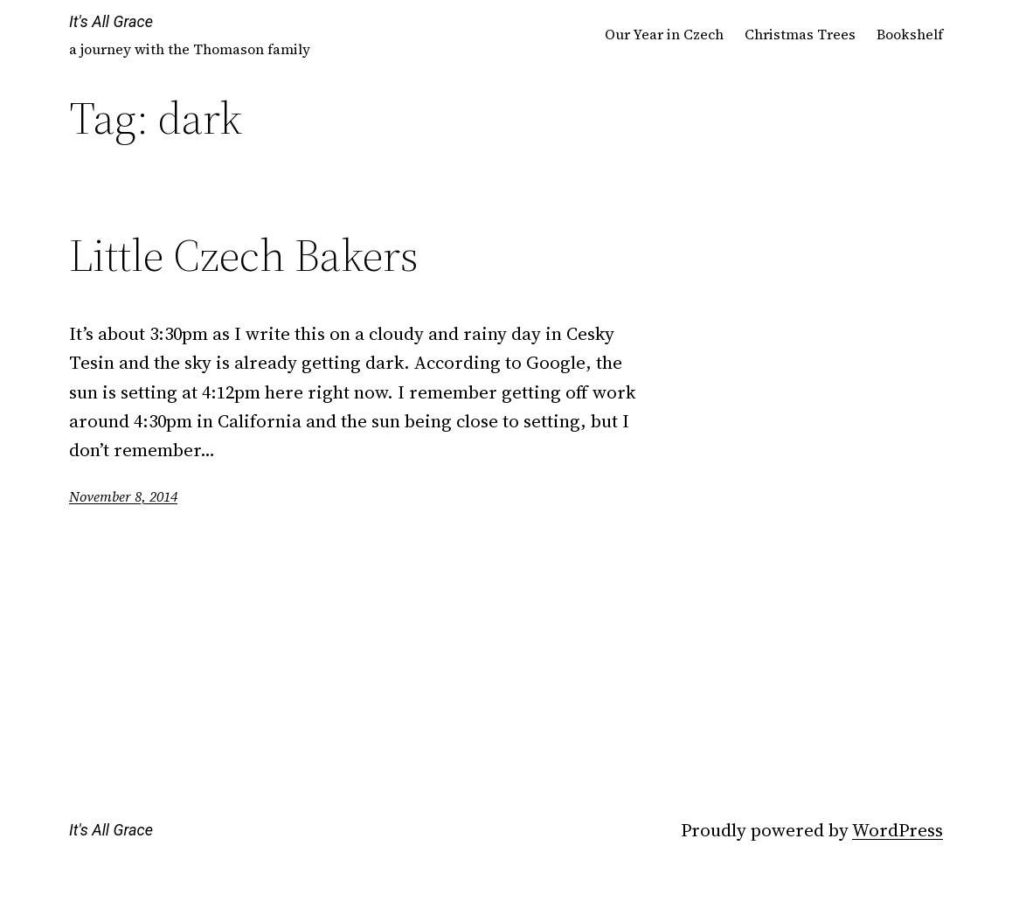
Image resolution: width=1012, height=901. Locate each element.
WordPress (897, 829)
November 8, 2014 (123, 496)
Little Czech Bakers (244, 255)
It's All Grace (111, 21)
